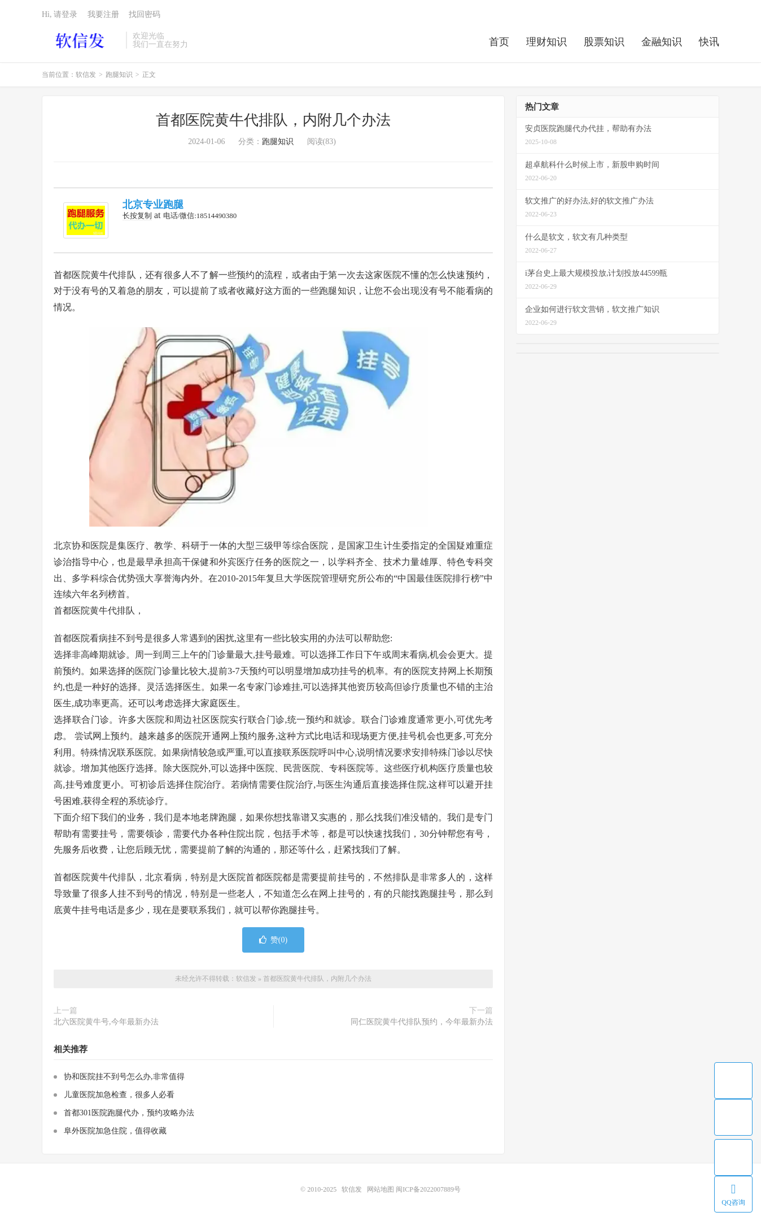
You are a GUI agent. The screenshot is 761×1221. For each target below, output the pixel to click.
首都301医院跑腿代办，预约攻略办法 (129, 1113)
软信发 (81, 40)
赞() (273, 940)
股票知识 (604, 41)
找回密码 (144, 14)
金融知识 (661, 41)
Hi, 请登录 (59, 14)
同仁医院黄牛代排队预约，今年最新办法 (422, 1022)
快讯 (709, 41)
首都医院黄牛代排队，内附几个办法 (273, 120)
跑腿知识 (119, 75)
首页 (499, 41)
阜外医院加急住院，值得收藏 (115, 1131)
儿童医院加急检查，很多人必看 (119, 1094)
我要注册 (103, 14)
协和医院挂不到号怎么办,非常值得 (124, 1076)
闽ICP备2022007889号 (428, 1189)
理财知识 (546, 41)
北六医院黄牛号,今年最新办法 (106, 1022)
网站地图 (380, 1189)
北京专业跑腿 (153, 204)
